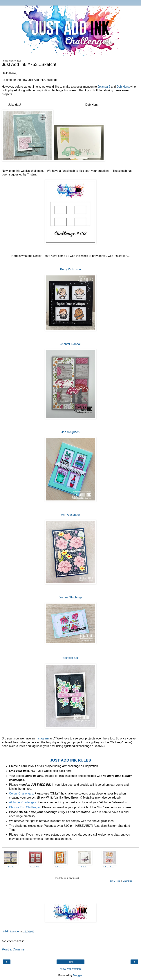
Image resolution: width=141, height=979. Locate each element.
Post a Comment (14, 949)
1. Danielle (10, 867)
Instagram (42, 738)
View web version (70, 968)
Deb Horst (123, 86)
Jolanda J (104, 86)
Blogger (77, 975)
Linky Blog (127, 881)
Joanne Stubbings (70, 597)
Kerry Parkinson (70, 269)
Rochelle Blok (70, 657)
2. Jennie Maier (35, 867)
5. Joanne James (108, 867)
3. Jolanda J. (59, 867)
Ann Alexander (70, 514)
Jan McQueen (71, 432)
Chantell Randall (70, 344)
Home (70, 962)
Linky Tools (115, 881)
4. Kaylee (84, 867)
